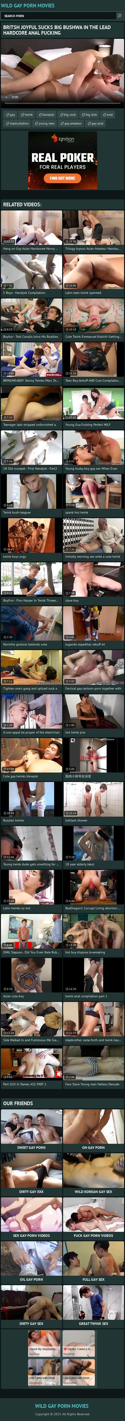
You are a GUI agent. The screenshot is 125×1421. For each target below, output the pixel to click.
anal (110, 115)
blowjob (48, 115)
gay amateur (73, 123)
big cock (70, 115)
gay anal (97, 123)
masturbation (19, 123)
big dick (91, 115)
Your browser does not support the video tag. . (62, 73)
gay (12, 115)
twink (29, 115)
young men (47, 123)
